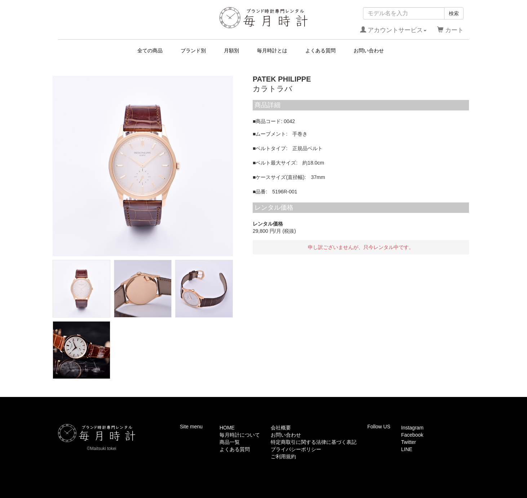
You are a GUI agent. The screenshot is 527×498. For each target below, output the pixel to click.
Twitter (408, 442)
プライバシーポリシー (296, 449)
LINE (406, 449)
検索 (454, 13)
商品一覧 (230, 442)
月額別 (231, 50)
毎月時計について (240, 435)
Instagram (412, 428)
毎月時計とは (272, 50)
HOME (227, 428)
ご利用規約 (283, 456)
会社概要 (281, 428)
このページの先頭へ (446, 391)
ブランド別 (193, 50)
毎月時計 (264, 17)
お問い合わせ (369, 50)
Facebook (412, 435)
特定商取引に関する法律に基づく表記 (313, 442)
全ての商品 (150, 50)
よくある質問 (320, 50)
